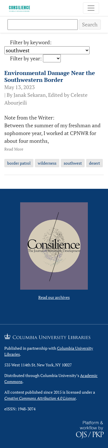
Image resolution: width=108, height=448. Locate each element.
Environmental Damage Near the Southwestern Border (49, 76)
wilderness (47, 163)
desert (94, 163)
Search (90, 24)
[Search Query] (42, 24)
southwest (73, 163)
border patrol (19, 163)
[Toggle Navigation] (91, 8)
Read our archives (54, 297)
